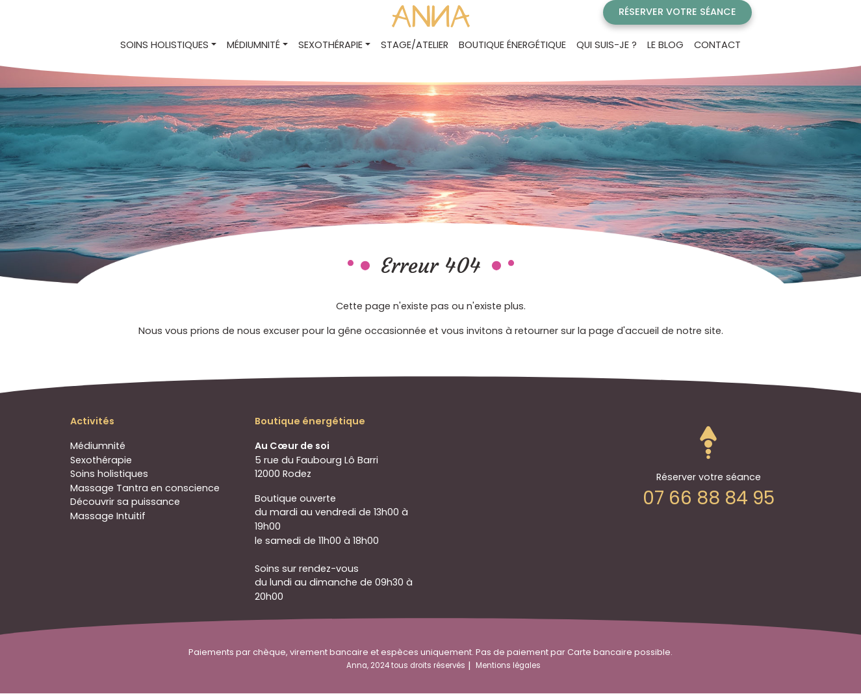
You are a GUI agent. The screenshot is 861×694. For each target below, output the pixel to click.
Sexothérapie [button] (330, 44)
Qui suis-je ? (606, 44)
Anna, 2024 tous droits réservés (405, 665)
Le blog (665, 44)
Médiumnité (97, 445)
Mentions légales (508, 665)
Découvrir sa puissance (125, 501)
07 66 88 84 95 (709, 498)
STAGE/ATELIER (414, 44)
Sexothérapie (101, 460)
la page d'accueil (618, 330)
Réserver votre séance (677, 11)
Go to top (708, 442)
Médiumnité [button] (253, 44)
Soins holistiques (109, 473)
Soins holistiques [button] (164, 44)
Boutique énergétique (512, 44)
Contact (717, 44)
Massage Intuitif (108, 515)
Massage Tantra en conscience (145, 488)
